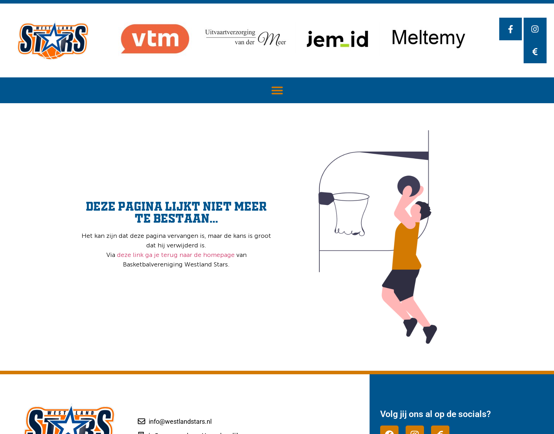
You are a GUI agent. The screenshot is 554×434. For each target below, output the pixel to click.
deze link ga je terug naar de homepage (175, 255)
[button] (277, 90)
